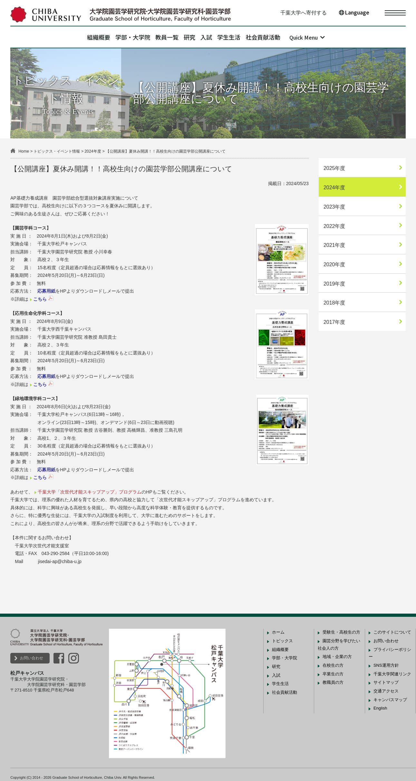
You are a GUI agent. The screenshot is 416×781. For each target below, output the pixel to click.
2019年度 (334, 284)
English (380, 708)
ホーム (278, 632)
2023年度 (334, 207)
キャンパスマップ (390, 699)
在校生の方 (333, 665)
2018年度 (334, 303)
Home (23, 151)
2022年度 (334, 226)
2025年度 (334, 168)
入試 (214, 37)
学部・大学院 (116, 37)
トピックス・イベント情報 (57, 151)
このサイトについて (392, 632)
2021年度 (334, 245)
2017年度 (334, 322)
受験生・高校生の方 (341, 632)
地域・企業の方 (337, 656)
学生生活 (244, 37)
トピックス (282, 640)
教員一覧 (158, 37)
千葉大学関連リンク (392, 674)
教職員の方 (333, 682)
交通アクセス (386, 691)
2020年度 (334, 264)
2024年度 (92, 151)
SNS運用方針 (386, 665)
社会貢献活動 (287, 37)
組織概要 (74, 37)
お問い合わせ (31, 658)
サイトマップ (386, 682)
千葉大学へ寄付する (303, 12)
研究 (189, 37)
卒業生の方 (333, 674)
